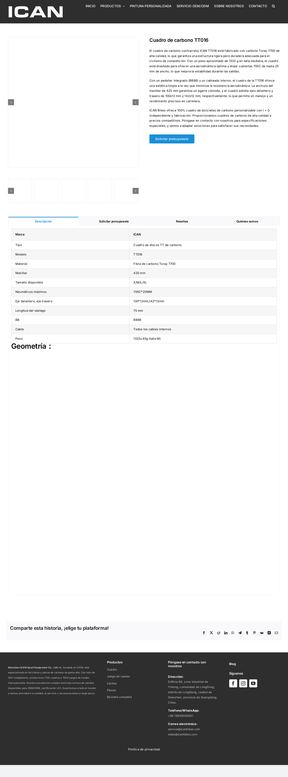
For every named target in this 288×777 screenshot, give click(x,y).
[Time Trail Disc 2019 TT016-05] (126, 191)
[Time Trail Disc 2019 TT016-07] (100, 191)
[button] (273, 6)
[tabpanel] (144, 410)
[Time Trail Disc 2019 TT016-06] (46, 191)
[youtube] (253, 683)
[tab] (43, 221)
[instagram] (243, 683)
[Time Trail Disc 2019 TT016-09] (20, 191)
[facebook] (233, 683)
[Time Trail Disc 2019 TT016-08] (73, 191)
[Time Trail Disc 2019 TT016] (73, 102)
